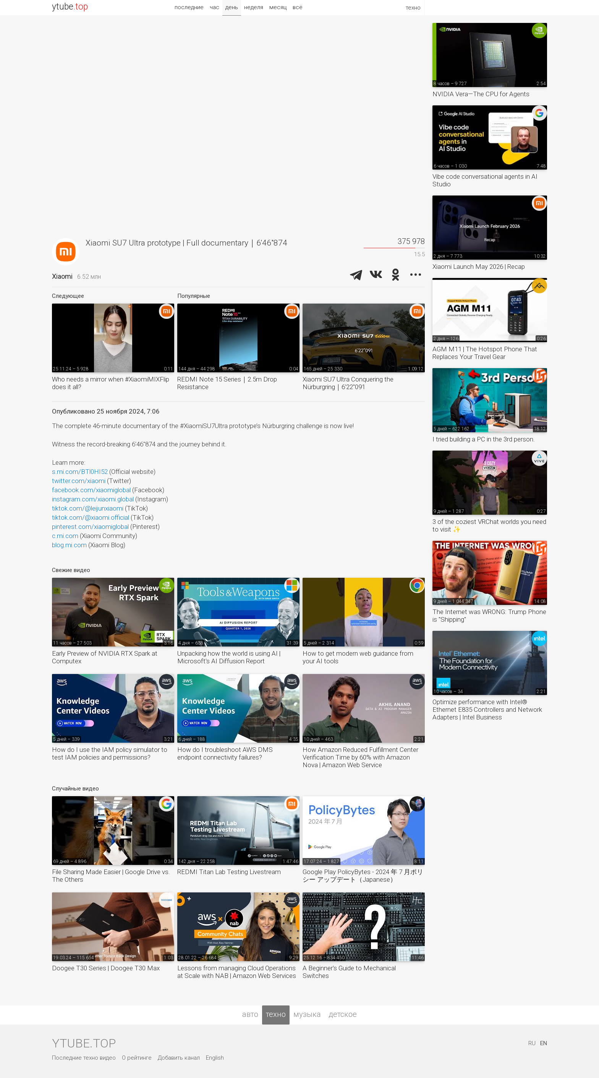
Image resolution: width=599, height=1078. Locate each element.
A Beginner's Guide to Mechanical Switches (349, 971)
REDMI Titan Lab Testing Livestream (229, 872)
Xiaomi (62, 276)
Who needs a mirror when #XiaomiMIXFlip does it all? (110, 383)
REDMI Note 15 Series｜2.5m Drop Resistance (227, 383)
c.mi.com (65, 536)
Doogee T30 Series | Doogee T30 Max (106, 968)
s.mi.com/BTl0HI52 (80, 471)
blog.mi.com (69, 545)
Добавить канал (179, 1057)
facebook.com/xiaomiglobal (91, 490)
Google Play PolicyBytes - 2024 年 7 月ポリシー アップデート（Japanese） (363, 875)
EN (543, 1043)
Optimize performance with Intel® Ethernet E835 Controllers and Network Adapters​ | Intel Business (487, 709)
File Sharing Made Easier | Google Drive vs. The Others (111, 875)
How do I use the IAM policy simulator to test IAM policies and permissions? (109, 753)
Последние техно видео (84, 1057)
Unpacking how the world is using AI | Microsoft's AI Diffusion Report (228, 657)
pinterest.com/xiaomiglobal (90, 526)
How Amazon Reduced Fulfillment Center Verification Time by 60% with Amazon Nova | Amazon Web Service (360, 757)
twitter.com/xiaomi (78, 481)
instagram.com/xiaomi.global (93, 499)
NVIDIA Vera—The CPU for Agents (480, 94)
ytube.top (84, 1043)
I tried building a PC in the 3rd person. (483, 439)
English (215, 1057)
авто (250, 1014)
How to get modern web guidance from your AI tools (358, 657)
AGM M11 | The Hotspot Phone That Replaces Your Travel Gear (484, 352)
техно (276, 1014)
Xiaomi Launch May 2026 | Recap (478, 266)
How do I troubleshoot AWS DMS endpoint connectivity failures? (225, 753)
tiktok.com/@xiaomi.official (90, 517)
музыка (307, 1014)
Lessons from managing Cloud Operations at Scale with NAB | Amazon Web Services (236, 971)
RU (532, 1043)
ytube (70, 7)
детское (343, 1014)
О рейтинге (137, 1057)
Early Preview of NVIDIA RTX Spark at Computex (104, 657)
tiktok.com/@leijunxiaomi (87, 508)
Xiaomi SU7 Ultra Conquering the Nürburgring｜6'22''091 (348, 383)
